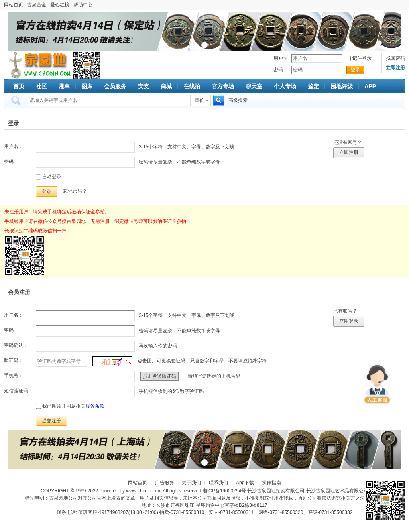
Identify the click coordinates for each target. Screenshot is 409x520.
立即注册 (348, 152)
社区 (41, 86)
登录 (355, 70)
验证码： (13, 360)
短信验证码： (18, 391)
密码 (278, 70)
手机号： (13, 375)
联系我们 (218, 482)
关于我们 (191, 482)
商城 (166, 86)
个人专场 (285, 86)
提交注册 (51, 420)
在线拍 (191, 86)
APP (370, 86)
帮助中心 (82, 5)
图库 (86, 86)
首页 (18, 86)
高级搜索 (238, 100)
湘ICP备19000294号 (224, 491)
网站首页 (13, 5)
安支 (143, 86)
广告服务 (164, 482)
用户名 (280, 58)
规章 (64, 86)
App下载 (245, 482)
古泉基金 (36, 5)
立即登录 (348, 321)
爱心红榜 (59, 5)
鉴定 (313, 86)
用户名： (13, 146)
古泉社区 (38, 65)
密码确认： (16, 345)
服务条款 (94, 406)
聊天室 (254, 86)
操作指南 (271, 482)
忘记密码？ (75, 191)
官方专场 (223, 86)
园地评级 (341, 86)
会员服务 (115, 86)
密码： (11, 161)
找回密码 (395, 58)
